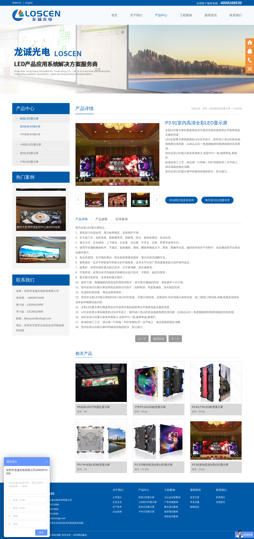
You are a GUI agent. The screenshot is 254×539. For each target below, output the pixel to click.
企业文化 (117, 502)
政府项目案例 (171, 511)
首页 (114, 15)
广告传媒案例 (171, 502)
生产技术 (117, 507)
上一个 (142, 338)
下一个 (175, 338)
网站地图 (56, 535)
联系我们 (236, 15)
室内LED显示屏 (29, 153)
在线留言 (220, 502)
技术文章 (194, 497)
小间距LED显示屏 (30, 144)
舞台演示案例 (171, 507)
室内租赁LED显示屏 (30, 126)
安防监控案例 (171, 516)
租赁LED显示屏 (29, 118)
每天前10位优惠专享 (217, 200)
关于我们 (136, 15)
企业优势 (117, 511)
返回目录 (158, 338)
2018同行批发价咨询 (181, 200)
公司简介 (117, 497)
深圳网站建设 (80, 535)
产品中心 (161, 15)
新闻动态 (194, 507)
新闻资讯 (211, 15)
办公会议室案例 (172, 497)
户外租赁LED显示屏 (30, 134)
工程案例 (186, 15)
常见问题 (194, 502)
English (29, 3)
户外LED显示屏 (29, 161)
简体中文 (16, 3)
